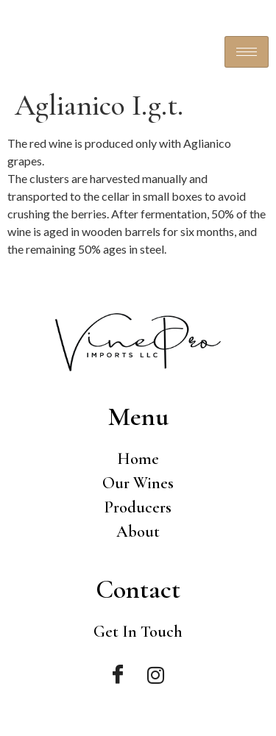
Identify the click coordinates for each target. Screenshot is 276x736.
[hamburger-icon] (246, 52)
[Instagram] (155, 675)
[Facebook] (117, 675)
